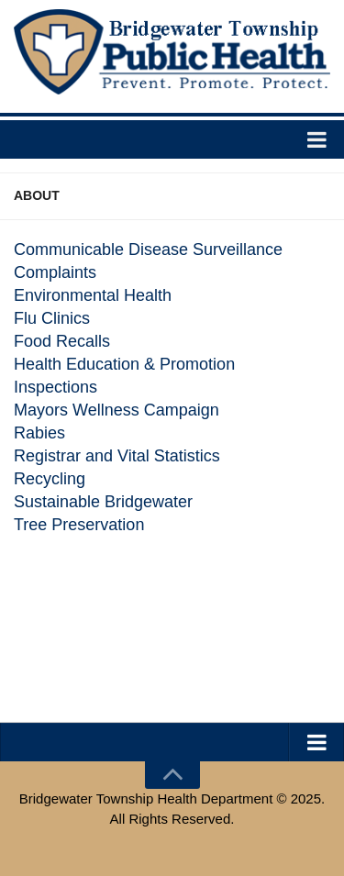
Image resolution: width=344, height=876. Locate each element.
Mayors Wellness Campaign (116, 410)
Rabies (39, 433)
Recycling (49, 479)
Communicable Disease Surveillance (148, 249)
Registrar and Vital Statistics (117, 456)
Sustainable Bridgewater (103, 502)
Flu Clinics (52, 318)
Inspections (55, 387)
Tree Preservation (79, 525)
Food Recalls (62, 341)
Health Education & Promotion (124, 364)
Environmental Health (93, 295)
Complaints (55, 272)
